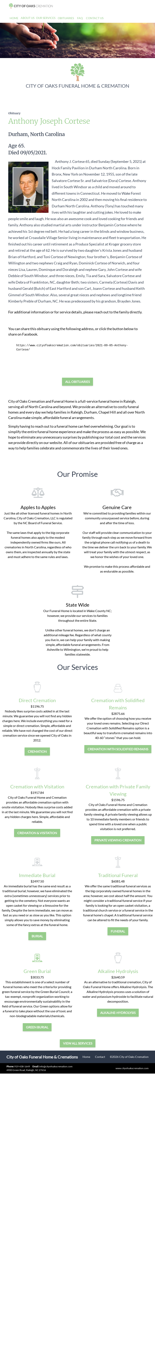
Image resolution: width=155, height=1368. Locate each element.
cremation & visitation (37, 833)
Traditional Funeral (118, 875)
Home (14, 18)
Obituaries (66, 18)
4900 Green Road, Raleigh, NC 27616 (26, 1070)
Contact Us (94, 18)
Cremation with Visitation (37, 786)
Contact (100, 1056)
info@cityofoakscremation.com (52, 1066)
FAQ (80, 18)
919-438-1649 (22, 1066)
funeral (118, 931)
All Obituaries (77, 382)
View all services (77, 1043)
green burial (37, 1027)
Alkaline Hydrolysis (118, 971)
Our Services (45, 18)
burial (37, 936)
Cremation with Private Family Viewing (118, 790)
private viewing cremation (117, 840)
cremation (37, 751)
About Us (27, 18)
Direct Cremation (37, 700)
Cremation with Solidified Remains (118, 703)
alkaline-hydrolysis (117, 1013)
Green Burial (37, 971)
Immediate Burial (37, 875)
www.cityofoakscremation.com (132, 1068)
